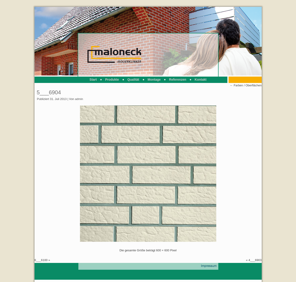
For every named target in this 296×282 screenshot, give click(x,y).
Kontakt (200, 79)
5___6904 (49, 92)
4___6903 (255, 260)
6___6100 (41, 260)
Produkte (112, 79)
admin (79, 99)
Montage (154, 79)
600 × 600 (162, 250)
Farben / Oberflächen (245, 85)
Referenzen (177, 79)
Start (93, 79)
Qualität (133, 79)
